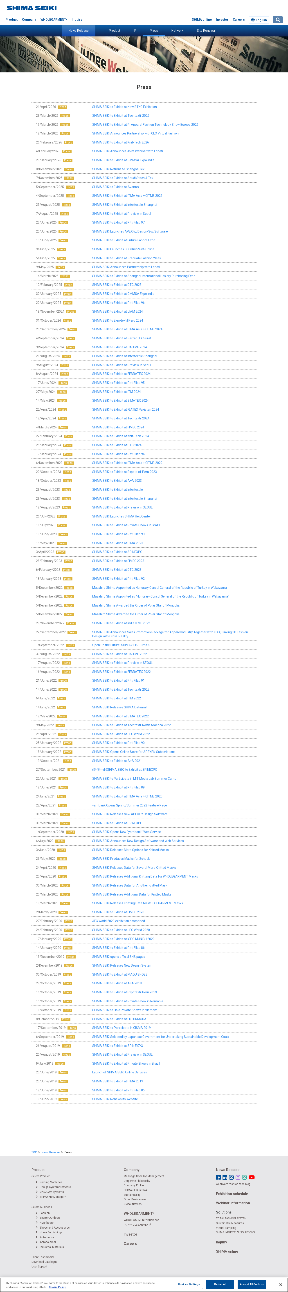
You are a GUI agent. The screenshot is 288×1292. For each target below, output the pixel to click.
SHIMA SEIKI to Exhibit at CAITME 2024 (119, 347)
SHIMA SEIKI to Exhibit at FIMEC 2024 (118, 427)
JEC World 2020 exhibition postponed (118, 921)
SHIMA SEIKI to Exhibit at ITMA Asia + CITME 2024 (127, 329)
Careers (239, 19)
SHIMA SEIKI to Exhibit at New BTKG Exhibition (124, 107)
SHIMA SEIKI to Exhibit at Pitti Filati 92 (118, 578)
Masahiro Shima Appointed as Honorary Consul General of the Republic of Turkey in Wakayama (159, 587)
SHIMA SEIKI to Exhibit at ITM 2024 (116, 392)
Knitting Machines (49, 1182)
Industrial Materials (50, 1247)
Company (29, 19)
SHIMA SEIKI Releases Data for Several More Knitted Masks (134, 867)
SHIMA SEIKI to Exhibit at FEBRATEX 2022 (121, 672)
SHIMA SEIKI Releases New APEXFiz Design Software (130, 814)
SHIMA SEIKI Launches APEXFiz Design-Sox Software (130, 231)
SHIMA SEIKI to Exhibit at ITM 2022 (116, 698)
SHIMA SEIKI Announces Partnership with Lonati (126, 267)
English (259, 20)
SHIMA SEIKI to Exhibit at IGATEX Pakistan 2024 (125, 409)
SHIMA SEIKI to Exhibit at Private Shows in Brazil (126, 525)
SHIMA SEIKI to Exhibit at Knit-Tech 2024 (120, 436)
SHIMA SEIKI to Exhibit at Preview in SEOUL (122, 507)
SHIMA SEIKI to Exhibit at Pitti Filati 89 (118, 787)
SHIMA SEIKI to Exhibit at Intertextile (117, 489)
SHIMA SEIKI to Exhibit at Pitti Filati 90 (118, 743)
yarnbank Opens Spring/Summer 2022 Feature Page (129, 805)
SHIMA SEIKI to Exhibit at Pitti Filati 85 (118, 1090)
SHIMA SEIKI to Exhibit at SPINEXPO (117, 552)
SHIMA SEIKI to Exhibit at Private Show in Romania (127, 1001)
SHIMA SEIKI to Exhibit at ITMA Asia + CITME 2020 (127, 796)
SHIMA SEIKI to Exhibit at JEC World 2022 (121, 734)
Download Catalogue (44, 1261)
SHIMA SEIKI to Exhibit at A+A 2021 (117, 761)
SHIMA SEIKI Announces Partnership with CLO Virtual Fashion (135, 133)
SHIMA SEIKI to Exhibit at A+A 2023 (117, 480)
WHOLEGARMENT (53, 19)
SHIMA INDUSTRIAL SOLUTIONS (235, 1232)
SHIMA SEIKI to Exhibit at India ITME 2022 (121, 623)
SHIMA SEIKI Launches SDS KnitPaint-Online (123, 249)
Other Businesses (135, 1199)
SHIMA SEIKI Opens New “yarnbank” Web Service (126, 832)
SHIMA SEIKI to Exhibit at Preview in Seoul (121, 213)
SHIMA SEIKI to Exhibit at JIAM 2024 (117, 311)
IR (135, 30)
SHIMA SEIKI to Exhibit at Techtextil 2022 (120, 689)
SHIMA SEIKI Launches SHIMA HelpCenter (121, 516)
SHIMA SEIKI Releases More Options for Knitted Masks (130, 850)
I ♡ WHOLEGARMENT (137, 1224)
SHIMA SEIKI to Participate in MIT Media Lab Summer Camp (134, 778)
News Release (79, 30)
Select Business (42, 1207)
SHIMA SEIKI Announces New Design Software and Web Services (138, 841)
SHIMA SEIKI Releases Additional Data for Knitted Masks (131, 894)
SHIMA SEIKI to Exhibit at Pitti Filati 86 (118, 947)
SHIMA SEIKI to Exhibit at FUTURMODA (119, 1019)
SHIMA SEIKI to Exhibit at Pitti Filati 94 (118, 454)
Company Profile (134, 1185)
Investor (222, 19)
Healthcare (45, 1222)
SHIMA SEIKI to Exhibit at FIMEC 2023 (118, 561)
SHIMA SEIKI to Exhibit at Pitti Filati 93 (118, 534)
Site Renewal (206, 30)
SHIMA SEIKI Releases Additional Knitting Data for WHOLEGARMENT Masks (145, 876)
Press (154, 30)
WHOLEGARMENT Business (141, 1220)
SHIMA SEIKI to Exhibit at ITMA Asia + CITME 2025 (127, 195)
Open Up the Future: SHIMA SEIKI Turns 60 (121, 645)
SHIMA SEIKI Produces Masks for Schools (121, 858)
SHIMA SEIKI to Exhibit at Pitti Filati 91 (118, 680)
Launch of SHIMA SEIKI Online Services (119, 1072)
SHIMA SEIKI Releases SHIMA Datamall (119, 707)
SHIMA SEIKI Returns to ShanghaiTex (118, 169)
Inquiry (77, 19)
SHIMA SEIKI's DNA (135, 1190)
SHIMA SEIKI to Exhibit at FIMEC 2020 (118, 912)
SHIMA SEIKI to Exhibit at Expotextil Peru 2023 (124, 472)
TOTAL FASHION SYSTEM (231, 1218)
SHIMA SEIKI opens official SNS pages (118, 956)
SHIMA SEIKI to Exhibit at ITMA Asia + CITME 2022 (127, 463)
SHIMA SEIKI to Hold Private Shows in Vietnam (124, 1010)
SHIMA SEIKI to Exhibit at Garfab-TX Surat (121, 338)
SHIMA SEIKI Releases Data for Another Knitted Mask (129, 885)
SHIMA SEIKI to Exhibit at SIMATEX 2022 (120, 716)
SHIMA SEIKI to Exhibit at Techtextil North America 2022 (131, 725)
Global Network (133, 1204)
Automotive (45, 1237)
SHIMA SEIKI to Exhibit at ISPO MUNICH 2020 (123, 939)
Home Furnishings (49, 1232)
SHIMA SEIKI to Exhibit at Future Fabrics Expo (123, 240)
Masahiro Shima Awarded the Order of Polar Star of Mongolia (136, 605)
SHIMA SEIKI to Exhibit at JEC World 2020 (121, 930)
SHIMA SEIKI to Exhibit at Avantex (116, 187)
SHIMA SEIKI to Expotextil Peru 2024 (117, 320)
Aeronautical (46, 1242)
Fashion (43, 1213)
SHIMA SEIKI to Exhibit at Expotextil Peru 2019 (124, 992)
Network (177, 30)
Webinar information (233, 1203)
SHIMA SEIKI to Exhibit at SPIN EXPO (117, 1046)
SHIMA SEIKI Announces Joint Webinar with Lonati (127, 151)
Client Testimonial (43, 1257)
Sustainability (132, 1194)
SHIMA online (202, 19)
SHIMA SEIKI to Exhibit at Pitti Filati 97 (118, 222)
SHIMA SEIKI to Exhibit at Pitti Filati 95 (118, 383)
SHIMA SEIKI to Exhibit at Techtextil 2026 (120, 115)
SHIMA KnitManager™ (51, 1196)
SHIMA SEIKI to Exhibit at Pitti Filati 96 (118, 303)
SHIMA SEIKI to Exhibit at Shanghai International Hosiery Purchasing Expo (143, 276)
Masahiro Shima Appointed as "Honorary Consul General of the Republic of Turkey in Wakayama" (160, 596)
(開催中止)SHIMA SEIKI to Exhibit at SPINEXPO (124, 769)
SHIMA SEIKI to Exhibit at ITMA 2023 (117, 543)
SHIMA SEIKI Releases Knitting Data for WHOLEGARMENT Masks (137, 903)
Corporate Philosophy (137, 1180)
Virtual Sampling (226, 1227)
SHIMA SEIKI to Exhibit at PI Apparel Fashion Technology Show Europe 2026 (145, 124)
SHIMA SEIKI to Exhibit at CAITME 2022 (119, 654)
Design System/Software (53, 1187)
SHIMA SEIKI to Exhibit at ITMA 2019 (117, 1081)
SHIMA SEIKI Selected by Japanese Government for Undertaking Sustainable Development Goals (160, 1037)
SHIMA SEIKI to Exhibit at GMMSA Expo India (123, 160)
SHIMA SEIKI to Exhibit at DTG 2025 (117, 285)
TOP (34, 1152)
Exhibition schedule (232, 1194)
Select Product (41, 1176)
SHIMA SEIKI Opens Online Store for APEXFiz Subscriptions (134, 752)
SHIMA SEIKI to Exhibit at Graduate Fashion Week (126, 258)
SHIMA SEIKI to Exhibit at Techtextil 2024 (120, 418)
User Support (39, 1266)
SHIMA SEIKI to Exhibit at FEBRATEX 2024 (121, 374)
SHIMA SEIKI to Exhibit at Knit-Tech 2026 (120, 142)
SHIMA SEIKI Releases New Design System (122, 965)
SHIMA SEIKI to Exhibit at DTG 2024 (117, 445)
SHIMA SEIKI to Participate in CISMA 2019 (121, 1028)
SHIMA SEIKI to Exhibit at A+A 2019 (117, 983)
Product (114, 30)
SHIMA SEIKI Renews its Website (115, 1099)
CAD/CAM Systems (50, 1191)
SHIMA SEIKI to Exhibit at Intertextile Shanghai (124, 204)
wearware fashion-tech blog (233, 1184)
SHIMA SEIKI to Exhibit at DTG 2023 (117, 569)
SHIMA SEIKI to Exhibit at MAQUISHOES (120, 974)
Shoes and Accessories (53, 1227)
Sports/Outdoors (48, 1217)
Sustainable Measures (230, 1223)
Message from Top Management (144, 1176)
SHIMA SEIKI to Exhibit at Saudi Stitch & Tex (122, 178)
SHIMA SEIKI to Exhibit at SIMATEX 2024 (120, 400)
